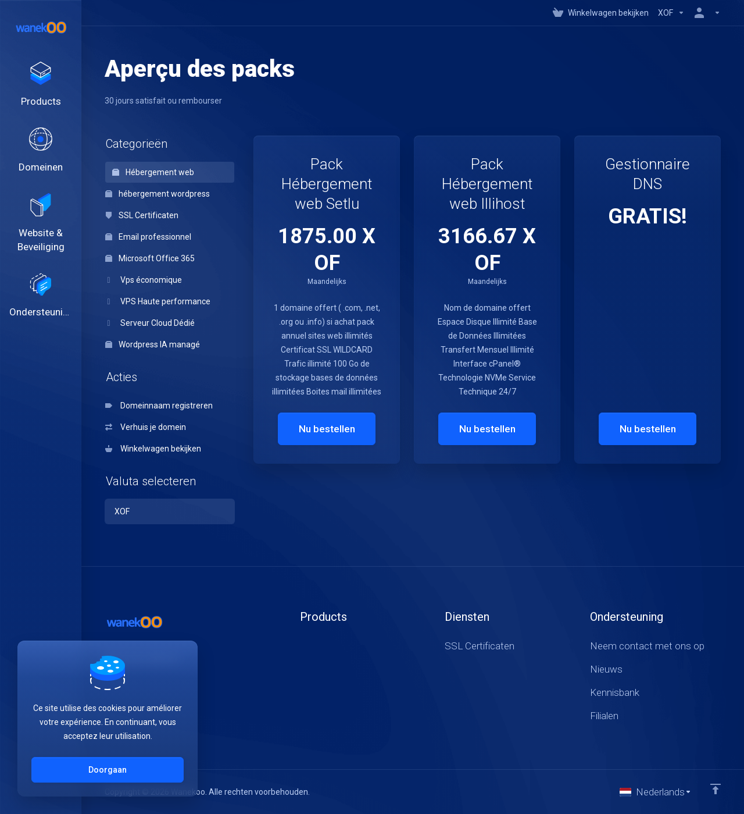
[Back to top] (715, 789)
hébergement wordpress (157, 193)
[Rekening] (705, 12)
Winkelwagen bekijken (153, 448)
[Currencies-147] (671, 12)
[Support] (40, 296)
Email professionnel (148, 236)
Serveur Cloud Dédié (150, 323)
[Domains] (40, 150)
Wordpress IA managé (152, 344)
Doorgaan (107, 769)
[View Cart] (600, 12)
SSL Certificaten (141, 215)
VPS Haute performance (157, 301)
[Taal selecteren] (655, 792)
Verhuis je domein (145, 427)
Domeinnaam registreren (159, 405)
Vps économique (143, 280)
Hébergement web (153, 172)
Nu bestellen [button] (327, 429)
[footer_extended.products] (40, 85)
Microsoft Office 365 (150, 258)
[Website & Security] (40, 223)
